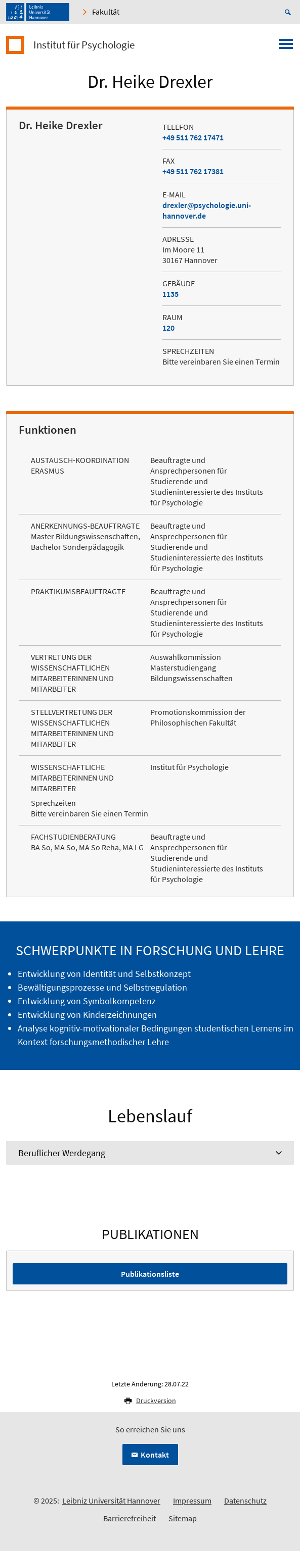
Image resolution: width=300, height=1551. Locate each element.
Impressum (192, 1500)
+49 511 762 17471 (193, 137)
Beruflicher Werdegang (61, 1153)
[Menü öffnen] (286, 47)
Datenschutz (245, 1500)
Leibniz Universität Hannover (111, 1500)
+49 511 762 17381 (193, 171)
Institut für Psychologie (84, 45)
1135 (170, 294)
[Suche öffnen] (289, 12)
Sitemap (182, 1518)
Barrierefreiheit (129, 1518)
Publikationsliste (150, 1274)
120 (168, 328)
